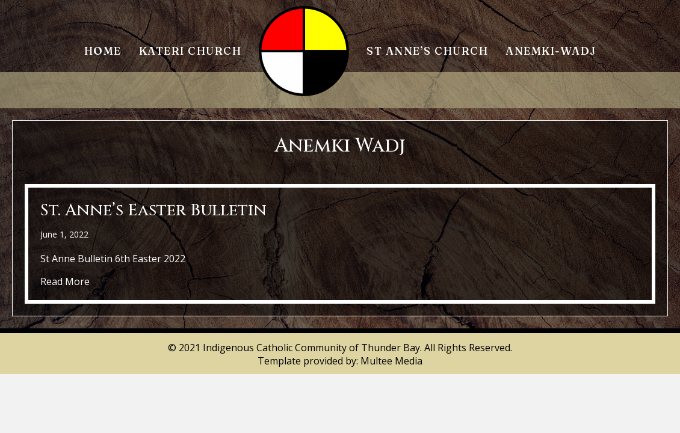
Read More (65, 281)
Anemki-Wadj (550, 51)
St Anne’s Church (427, 51)
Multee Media (391, 360)
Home (103, 51)
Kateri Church (190, 51)
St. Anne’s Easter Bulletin (153, 210)
